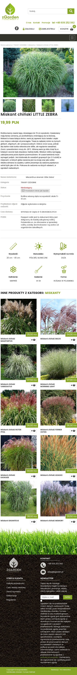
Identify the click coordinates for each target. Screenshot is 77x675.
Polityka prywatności (15, 583)
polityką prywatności (49, 657)
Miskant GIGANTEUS (10, 520)
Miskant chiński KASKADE (8, 476)
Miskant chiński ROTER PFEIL (11, 431)
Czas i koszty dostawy (15, 587)
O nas (28, 23)
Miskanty (52, 293)
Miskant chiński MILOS (50, 338)
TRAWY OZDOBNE (28, 182)
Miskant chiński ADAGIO (51, 475)
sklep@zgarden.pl (55, 571)
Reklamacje (11, 595)
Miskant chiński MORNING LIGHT (47, 385)
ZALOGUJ (29, 28)
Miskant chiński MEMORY (51, 520)
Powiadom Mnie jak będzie (35, 190)
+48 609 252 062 (64, 23)
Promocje (46, 23)
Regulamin (11, 599)
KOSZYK (67, 28)
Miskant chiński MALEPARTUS (8, 340)
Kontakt (36, 23)
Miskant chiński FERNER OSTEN (51, 431)
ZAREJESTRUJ (48, 28)
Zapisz (68, 597)
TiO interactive (65, 670)
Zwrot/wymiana (13, 591)
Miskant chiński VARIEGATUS (8, 385)
